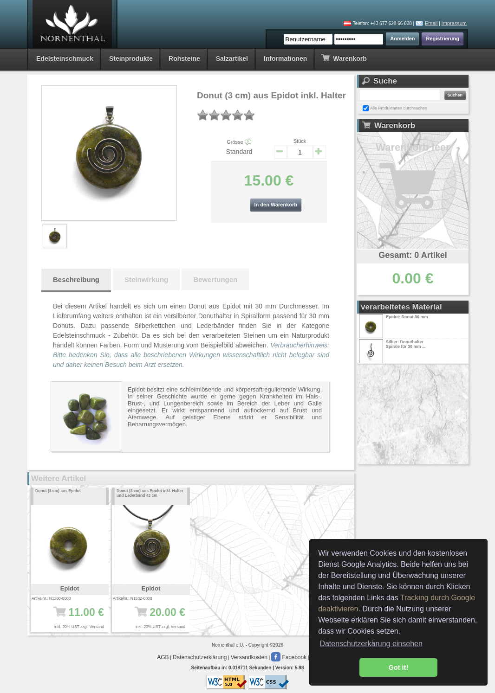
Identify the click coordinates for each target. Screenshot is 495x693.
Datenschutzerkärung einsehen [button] (370, 644)
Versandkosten (249, 657)
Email (431, 23)
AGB (163, 657)
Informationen (285, 58)
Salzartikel (232, 58)
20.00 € (154, 617)
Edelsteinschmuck (64, 58)
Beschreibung (76, 279)
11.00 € (72, 617)
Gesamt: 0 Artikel (412, 255)
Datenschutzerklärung (200, 657)
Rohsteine (184, 58)
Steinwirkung (146, 279)
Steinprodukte (131, 58)
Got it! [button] (398, 667)
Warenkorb (344, 57)
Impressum (454, 23)
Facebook (288, 657)
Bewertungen (215, 279)
